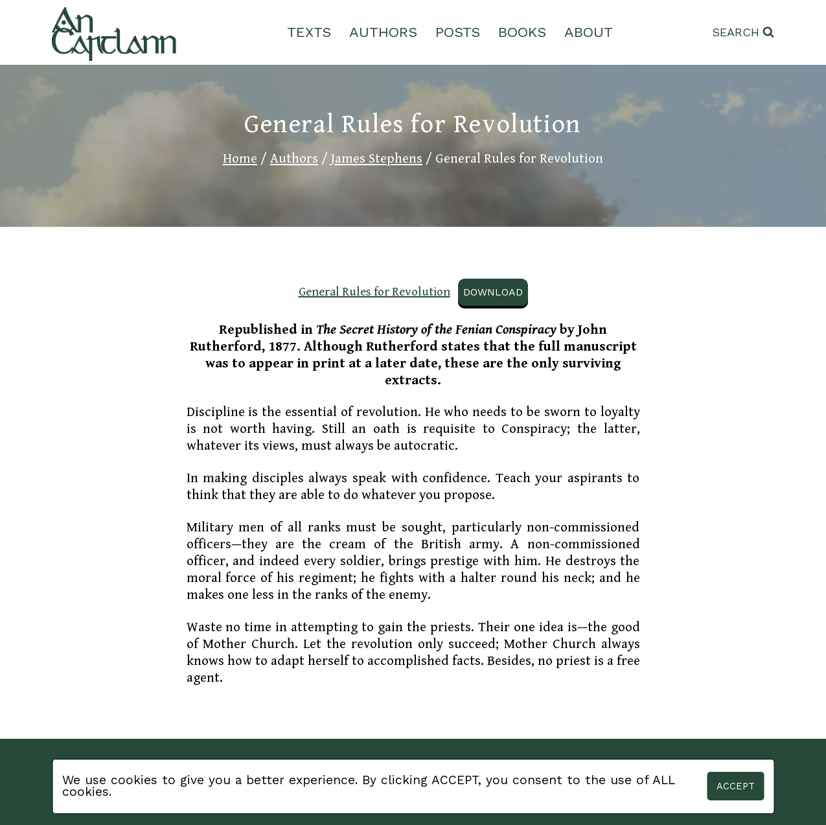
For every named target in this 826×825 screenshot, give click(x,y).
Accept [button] (736, 786)
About (588, 32)
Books (522, 32)
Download (493, 292)
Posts (457, 32)
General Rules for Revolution (374, 292)
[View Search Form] (743, 32)
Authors (383, 32)
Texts (309, 32)
